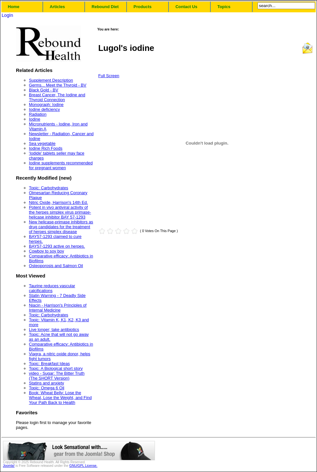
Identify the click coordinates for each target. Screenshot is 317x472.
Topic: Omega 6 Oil (46, 387)
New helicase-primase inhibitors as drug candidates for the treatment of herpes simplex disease (61, 226)
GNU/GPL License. (83, 465)
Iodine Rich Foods (45, 148)
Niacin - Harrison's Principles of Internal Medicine (57, 308)
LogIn (7, 15)
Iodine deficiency (44, 109)
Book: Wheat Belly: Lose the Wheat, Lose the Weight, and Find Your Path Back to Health (60, 397)
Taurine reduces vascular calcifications (52, 288)
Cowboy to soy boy (46, 251)
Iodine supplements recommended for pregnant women (61, 165)
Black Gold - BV (43, 90)
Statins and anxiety (46, 383)
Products (142, 6)
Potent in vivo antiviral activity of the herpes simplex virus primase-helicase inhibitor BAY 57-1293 (60, 212)
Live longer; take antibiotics (54, 329)
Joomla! (9, 465)
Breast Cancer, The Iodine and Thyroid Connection (57, 97)
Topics (223, 6)
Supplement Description (51, 80)
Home (13, 6)
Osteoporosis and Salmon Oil (56, 265)
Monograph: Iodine (46, 104)
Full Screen (108, 75)
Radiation (37, 114)
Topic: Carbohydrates (48, 187)
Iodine (34, 119)
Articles (57, 6)
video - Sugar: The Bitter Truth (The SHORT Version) (56, 376)
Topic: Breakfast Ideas (49, 363)
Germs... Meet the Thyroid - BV (57, 85)
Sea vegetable (42, 143)
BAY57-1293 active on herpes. (57, 246)
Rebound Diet (105, 6)
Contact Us (186, 6)
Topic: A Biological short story (56, 368)
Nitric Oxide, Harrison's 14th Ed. (58, 202)
